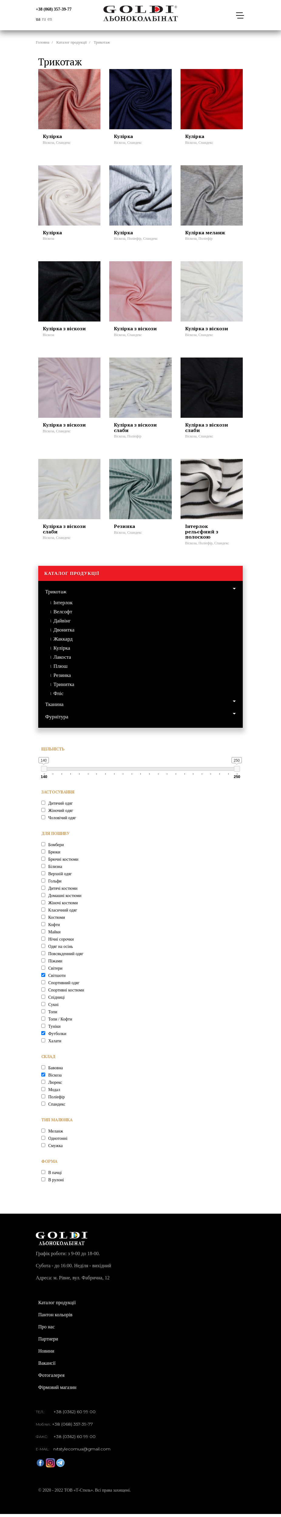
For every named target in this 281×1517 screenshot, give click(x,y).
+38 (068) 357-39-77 (54, 9)
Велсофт (62, 614)
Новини (46, 1354)
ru (44, 18)
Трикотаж (55, 595)
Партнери (48, 1341)
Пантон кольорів (55, 1317)
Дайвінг (62, 623)
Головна (42, 42)
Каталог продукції (71, 42)
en (49, 18)
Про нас (46, 1329)
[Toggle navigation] (240, 15)
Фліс (58, 696)
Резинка (62, 678)
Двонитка (63, 632)
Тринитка (63, 687)
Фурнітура (56, 720)
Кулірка (61, 651)
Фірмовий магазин (57, 1390)
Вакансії (47, 1366)
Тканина (54, 707)
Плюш (60, 669)
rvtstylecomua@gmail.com (81, 1452)
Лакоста (62, 660)
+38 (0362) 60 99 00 (74, 1414)
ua (38, 18)
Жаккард (63, 642)
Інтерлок (63, 605)
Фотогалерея (51, 1378)
